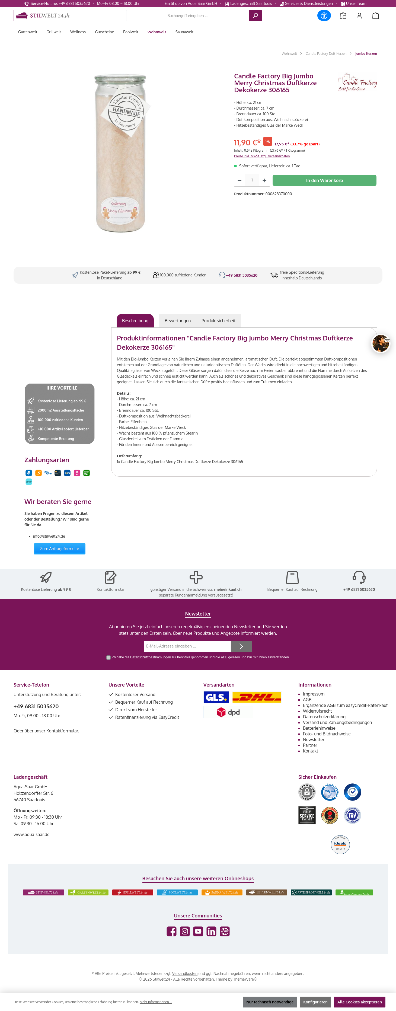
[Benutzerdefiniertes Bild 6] (352, 815)
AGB (224, 657)
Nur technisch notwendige (269, 1002)
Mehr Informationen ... (156, 1002)
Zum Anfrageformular (59, 548)
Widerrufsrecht (317, 711)
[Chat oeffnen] (381, 343)
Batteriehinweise (319, 728)
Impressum (313, 694)
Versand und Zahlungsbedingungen (337, 722)
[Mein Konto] (359, 15)
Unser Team (354, 3)
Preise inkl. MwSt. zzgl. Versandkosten (262, 156)
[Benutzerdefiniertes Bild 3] (352, 792)
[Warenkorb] (375, 15)
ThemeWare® (245, 979)
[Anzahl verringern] (239, 180)
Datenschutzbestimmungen (150, 657)
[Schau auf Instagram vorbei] (185, 931)
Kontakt (310, 751)
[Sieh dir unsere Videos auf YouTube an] (198, 931)
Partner (310, 745)
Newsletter (313, 739)
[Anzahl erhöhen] (264, 180)
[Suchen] (255, 15)
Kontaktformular (111, 589)
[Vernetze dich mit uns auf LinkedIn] (211, 931)
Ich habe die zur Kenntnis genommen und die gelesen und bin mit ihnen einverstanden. (200, 657)
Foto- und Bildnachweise (327, 733)
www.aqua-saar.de (32, 834)
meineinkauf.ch (227, 589)
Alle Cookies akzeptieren (359, 1002)
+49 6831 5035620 (242, 275)
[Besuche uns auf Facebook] (171, 931)
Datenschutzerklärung (324, 716)
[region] (121, 153)
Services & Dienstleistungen (306, 3)
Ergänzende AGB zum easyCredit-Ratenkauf (345, 705)
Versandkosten (184, 973)
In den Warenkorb (324, 180)
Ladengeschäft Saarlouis (248, 3)
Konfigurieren (315, 1002)
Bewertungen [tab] (178, 320)
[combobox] (187, 15)
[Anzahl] (252, 180)
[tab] (135, 320)
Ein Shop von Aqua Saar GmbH (191, 3)
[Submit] (241, 646)
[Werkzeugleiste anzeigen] (324, 15)
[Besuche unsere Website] (225, 931)
